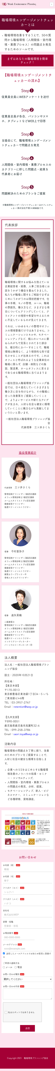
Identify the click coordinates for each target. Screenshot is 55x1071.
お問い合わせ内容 (11, 986)
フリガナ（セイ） (11, 888)
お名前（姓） (9, 865)
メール (7, 967)
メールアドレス (10, 944)
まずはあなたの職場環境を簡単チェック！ (27, 60)
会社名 (6, 910)
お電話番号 (8, 933)
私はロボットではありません (19, 1014)
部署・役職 (8, 922)
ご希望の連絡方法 (11, 963)
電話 (18, 967)
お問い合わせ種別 (11, 974)
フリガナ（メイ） (11, 899)
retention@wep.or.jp (25, 706)
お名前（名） (9, 876)
